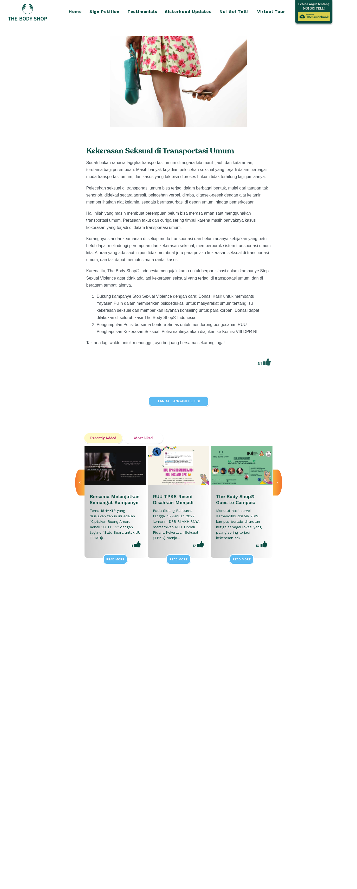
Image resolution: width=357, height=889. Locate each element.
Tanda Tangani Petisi (178, 401)
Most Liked (143, 438)
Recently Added (103, 438)
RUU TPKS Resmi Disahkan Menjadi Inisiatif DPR (173, 502)
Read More (115, 559)
